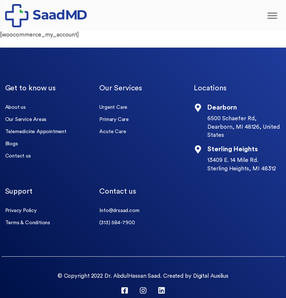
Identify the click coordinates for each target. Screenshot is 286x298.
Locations (210, 88)
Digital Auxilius (210, 276)
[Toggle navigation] (272, 15)
